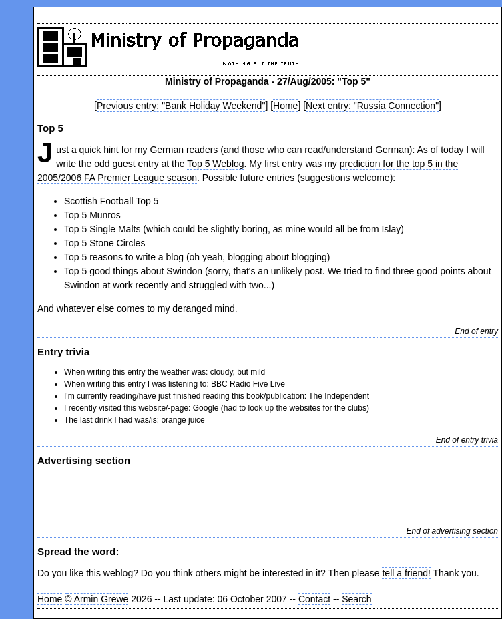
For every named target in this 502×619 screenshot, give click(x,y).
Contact (314, 599)
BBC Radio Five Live (248, 384)
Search (356, 599)
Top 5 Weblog (215, 163)
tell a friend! (406, 573)
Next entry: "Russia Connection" (372, 105)
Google (206, 408)
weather (175, 372)
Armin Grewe (101, 599)
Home (285, 105)
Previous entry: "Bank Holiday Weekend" (181, 105)
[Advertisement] (193, 495)
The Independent (338, 396)
